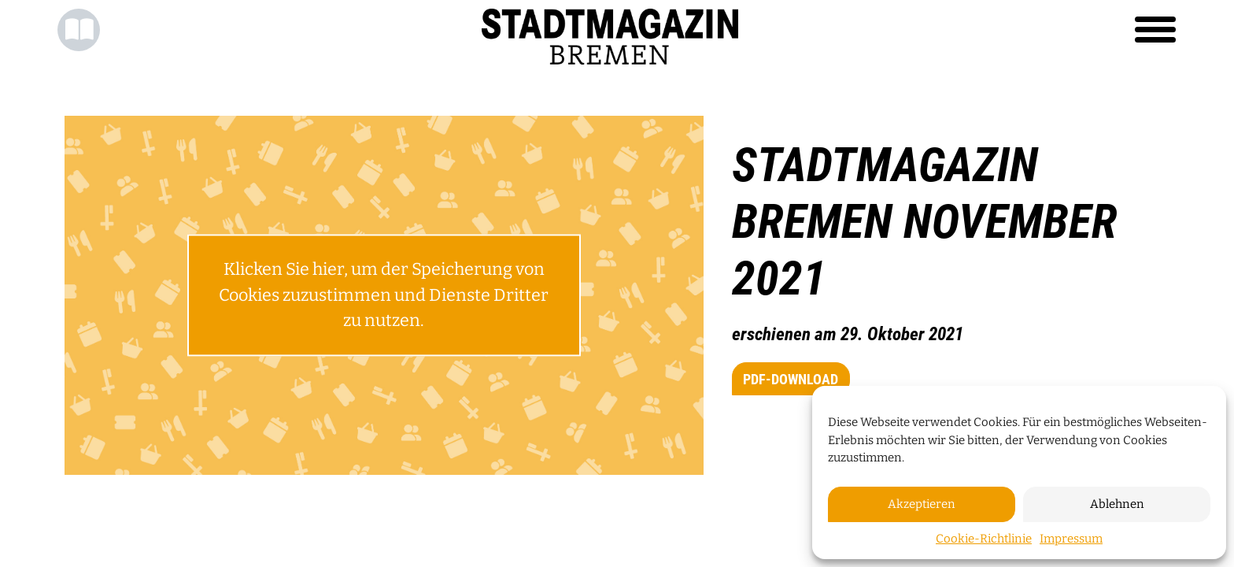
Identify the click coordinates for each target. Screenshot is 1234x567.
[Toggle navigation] (1155, 30)
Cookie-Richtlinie (984, 539)
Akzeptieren (921, 504)
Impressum (1071, 539)
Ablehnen (1117, 504)
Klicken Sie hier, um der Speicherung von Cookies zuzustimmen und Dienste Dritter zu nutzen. (384, 296)
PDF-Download (790, 379)
